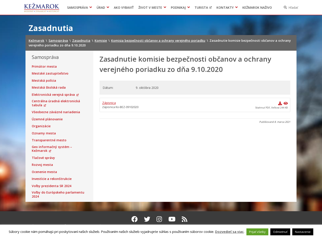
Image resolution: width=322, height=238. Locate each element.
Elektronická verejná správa (53, 95)
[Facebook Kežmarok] (134, 219)
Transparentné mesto (49, 140)
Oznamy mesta (44, 133)
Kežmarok (41, 7)
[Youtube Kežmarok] (172, 219)
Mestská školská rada (49, 88)
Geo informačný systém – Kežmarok (52, 149)
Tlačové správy (43, 158)
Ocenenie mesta (44, 172)
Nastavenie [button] (303, 232)
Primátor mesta (44, 67)
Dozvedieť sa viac (229, 231)
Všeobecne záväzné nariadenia (56, 112)
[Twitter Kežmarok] (147, 219)
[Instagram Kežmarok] (159, 219)
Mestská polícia (44, 81)
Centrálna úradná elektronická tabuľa (56, 103)
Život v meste (150, 7)
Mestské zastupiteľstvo (50, 73)
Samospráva (77, 7)
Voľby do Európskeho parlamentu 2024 (58, 194)
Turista (201, 7)
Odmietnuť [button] (280, 232)
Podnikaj (178, 7)
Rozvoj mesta (42, 165)
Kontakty (225, 7)
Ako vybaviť (124, 7)
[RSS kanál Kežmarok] (184, 219)
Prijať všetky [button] (257, 232)
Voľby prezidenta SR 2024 (51, 186)
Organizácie (41, 126)
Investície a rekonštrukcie (52, 179)
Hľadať (293, 7)
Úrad (101, 7)
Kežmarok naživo (257, 7)
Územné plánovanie (47, 119)
